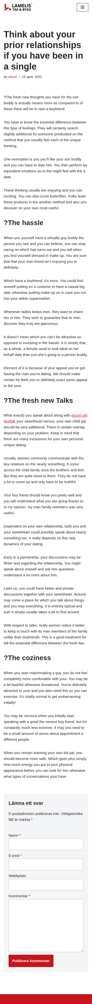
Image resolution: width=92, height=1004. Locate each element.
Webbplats (17, 876)
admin (12, 77)
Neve (8, 999)
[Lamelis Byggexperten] (18, 7)
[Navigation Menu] (82, 7)
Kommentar (19, 896)
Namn (15, 835)
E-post (15, 855)
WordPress (45, 999)
